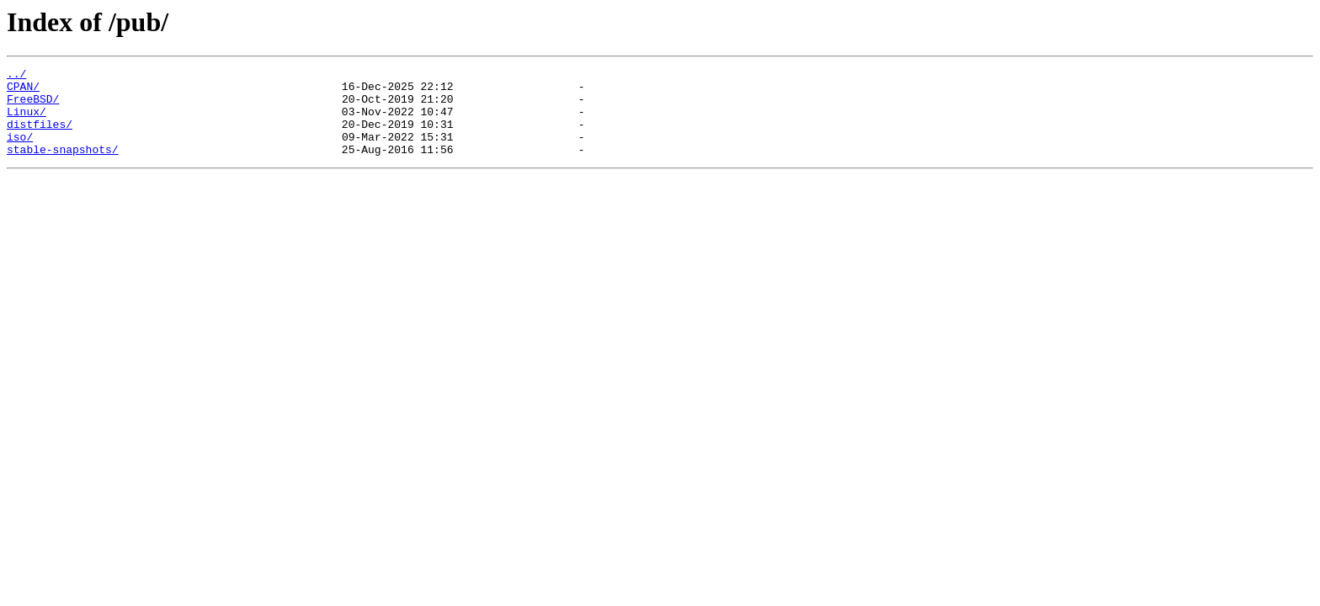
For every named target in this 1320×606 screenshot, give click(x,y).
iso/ (20, 151)
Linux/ (26, 121)
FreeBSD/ (33, 106)
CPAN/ (23, 90)
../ (16, 75)
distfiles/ (39, 136)
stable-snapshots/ (63, 166)
